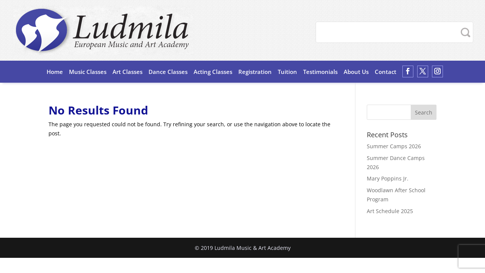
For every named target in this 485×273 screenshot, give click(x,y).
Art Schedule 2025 (390, 211)
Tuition (287, 71)
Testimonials (320, 71)
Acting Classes (213, 71)
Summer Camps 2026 (394, 146)
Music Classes (87, 71)
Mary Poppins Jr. (387, 178)
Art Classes (127, 71)
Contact (385, 71)
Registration (255, 71)
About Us (356, 71)
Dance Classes (168, 71)
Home (55, 71)
